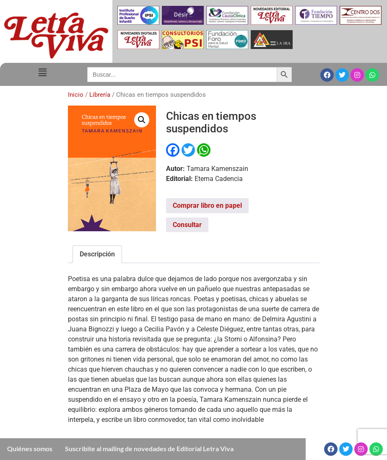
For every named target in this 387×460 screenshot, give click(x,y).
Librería (99, 94)
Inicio (75, 94)
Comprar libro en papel (207, 205)
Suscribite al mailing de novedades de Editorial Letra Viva (149, 448)
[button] (42, 73)
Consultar (187, 225)
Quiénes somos (29, 448)
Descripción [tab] (97, 254)
